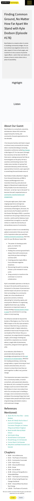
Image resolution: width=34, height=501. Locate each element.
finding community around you (13, 236)
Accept (13, 497)
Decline (21, 497)
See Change (26, 150)
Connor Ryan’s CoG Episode (16, 442)
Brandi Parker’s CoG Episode (16, 437)
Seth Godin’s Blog (13, 435)
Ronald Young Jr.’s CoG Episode (17, 440)
